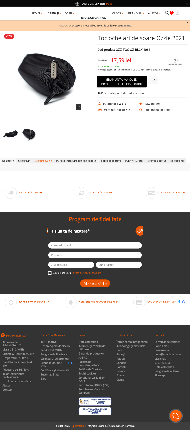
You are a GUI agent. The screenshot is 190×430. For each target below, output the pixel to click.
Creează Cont (162, 350)
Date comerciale (88, 342)
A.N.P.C (82, 358)
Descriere (8, 161)
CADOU (64, 25)
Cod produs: (106, 49)
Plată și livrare (134, 161)
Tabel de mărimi (111, 161)
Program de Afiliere (166, 371)
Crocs (120, 350)
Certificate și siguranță (54, 370)
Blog (43, 379)
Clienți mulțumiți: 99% (51, 364)
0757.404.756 (162, 363)
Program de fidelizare (53, 354)
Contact (7, 390)
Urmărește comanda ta (16, 381)
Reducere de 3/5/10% (15, 370)
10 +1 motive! (48, 342)
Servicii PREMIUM (51, 350)
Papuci (120, 359)
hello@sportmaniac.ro (168, 354)
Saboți (120, 354)
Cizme (120, 380)
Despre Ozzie (43, 161)
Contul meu (161, 346)
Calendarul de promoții (54, 359)
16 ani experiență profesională (13, 375)
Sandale (121, 363)
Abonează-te (95, 283)
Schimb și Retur (156, 161)
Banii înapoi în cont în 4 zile (17, 364)
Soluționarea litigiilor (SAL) (91, 379)
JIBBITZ (127, 25)
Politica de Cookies (90, 369)
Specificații (24, 161)
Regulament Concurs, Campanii (91, 391)
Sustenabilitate (49, 374)
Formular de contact (167, 342)
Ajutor (6, 385)
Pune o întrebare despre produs (76, 161)
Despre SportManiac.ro (55, 346)
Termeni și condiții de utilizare (91, 348)
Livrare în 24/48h (13, 349)
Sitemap (159, 375)
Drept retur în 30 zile (15, 358)
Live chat (160, 359)
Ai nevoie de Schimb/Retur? (11, 344)
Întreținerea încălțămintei (132, 342)
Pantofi (121, 367)
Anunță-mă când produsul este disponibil (121, 81)
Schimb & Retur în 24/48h (18, 354)
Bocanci (121, 371)
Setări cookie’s (87, 373)
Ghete (120, 375)
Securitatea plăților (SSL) (93, 385)
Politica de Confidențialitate (86, 272)
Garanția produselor (91, 353)
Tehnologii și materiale (130, 346)
